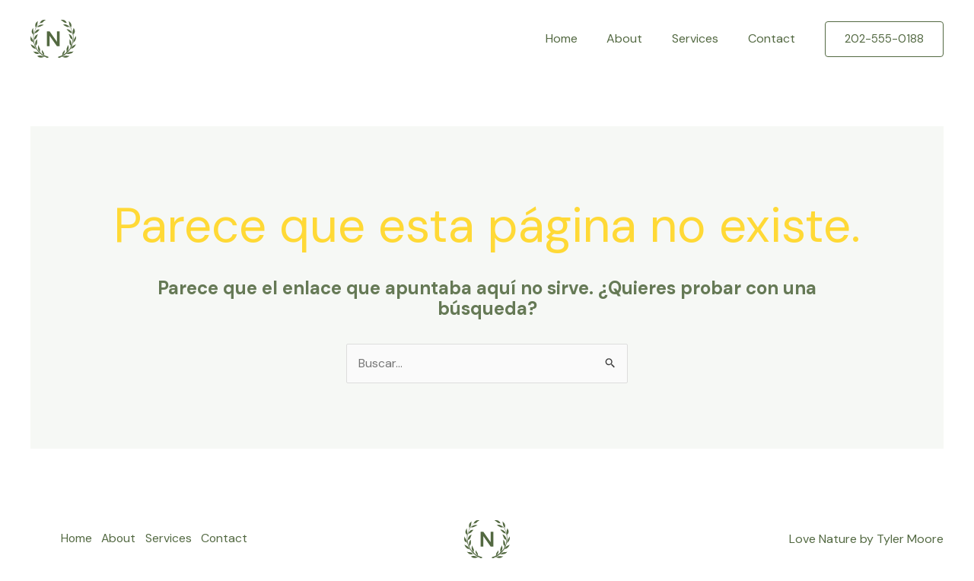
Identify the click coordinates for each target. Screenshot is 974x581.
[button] (884, 39)
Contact (773, 38)
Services (703, 38)
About (637, 38)
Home (579, 38)
